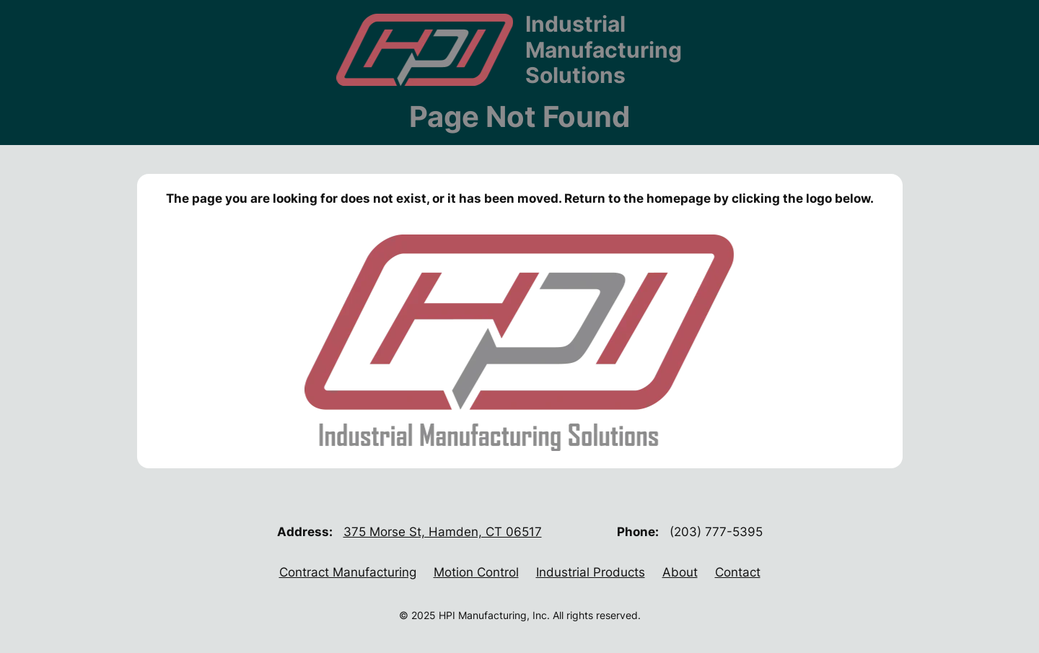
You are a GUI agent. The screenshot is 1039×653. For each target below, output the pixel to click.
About (680, 572)
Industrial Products (590, 572)
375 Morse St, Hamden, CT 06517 (442, 532)
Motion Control (476, 572)
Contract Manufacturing (347, 572)
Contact (737, 572)
